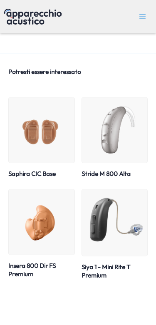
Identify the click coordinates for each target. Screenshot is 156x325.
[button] (143, 17)
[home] (31, 16)
